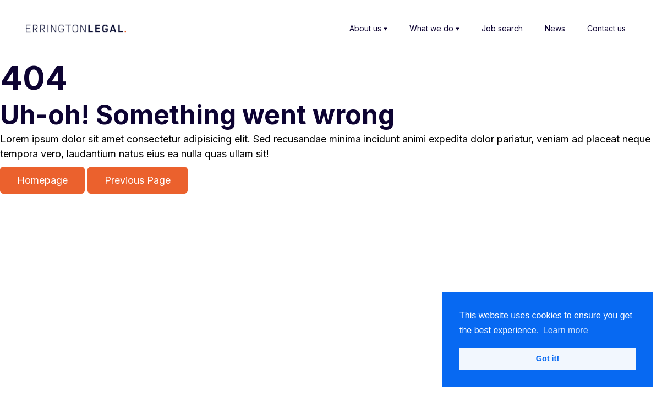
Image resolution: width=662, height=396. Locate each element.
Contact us (606, 28)
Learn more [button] (565, 330)
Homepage (42, 180)
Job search (502, 28)
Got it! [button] (547, 358)
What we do (434, 28)
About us (368, 28)
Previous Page (138, 180)
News (555, 28)
